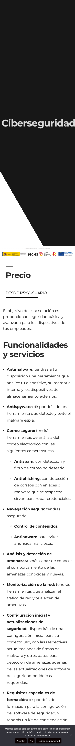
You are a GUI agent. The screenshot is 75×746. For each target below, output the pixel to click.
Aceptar (21, 741)
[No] (70, 735)
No (31, 741)
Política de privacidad (49, 741)
